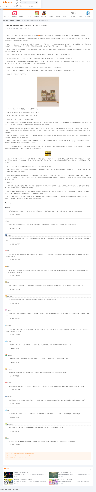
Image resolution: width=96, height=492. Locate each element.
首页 (4, 6)
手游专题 (41, 6)
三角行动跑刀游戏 (66, 17)
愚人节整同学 (74, 17)
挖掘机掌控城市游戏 (59, 17)
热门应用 (23, 2)
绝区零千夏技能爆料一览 (64, 474)
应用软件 (25, 6)
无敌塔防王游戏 (52, 17)
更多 (90, 471)
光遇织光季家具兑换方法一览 (21, 474)
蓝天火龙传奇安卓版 (29, 17)
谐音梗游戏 (36, 17)
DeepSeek (38, 2)
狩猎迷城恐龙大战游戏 (7, 17)
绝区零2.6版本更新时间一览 (65, 481)
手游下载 (18, 6)
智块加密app (88, 17)
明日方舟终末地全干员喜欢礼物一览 (23, 481)
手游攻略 (10, 6)
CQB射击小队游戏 (81, 17)
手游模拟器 (33, 6)
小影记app (14, 17)
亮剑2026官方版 (44, 17)
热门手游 (16, 2)
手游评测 (18, 21)
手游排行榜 (30, 2)
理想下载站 (5, 21)
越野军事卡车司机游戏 (22, 17)
